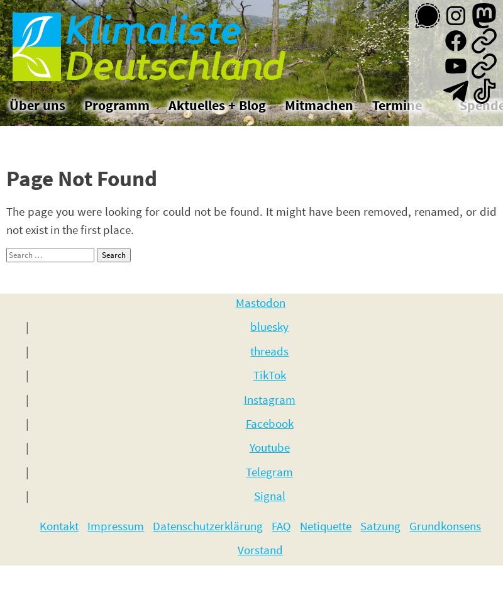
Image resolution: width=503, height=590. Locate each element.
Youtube (270, 447)
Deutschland (180, 69)
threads (269, 351)
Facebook (270, 423)
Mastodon (260, 302)
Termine (397, 105)
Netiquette (325, 525)
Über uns (37, 105)
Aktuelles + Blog (217, 105)
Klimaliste (157, 32)
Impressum (115, 525)
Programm (117, 105)
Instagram (270, 399)
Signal (269, 495)
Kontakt (59, 525)
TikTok (269, 374)
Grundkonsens (445, 525)
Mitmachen (319, 105)
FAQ (281, 525)
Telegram (269, 471)
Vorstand (260, 549)
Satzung (380, 525)
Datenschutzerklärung (208, 525)
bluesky (269, 326)
